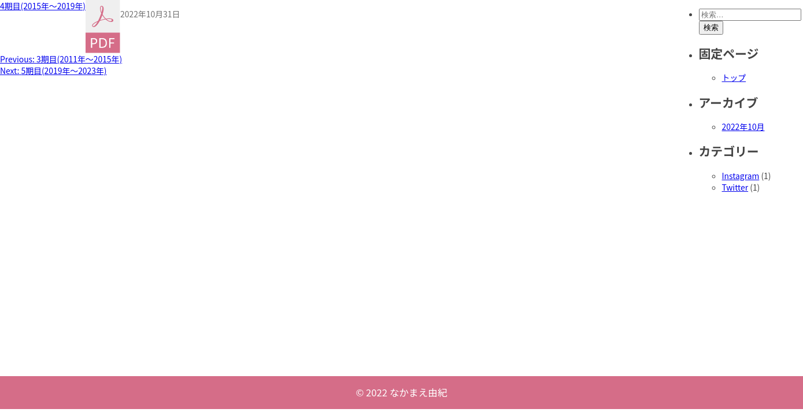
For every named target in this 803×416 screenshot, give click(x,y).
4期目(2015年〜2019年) (43, 6)
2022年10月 (743, 126)
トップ (734, 77)
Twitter (735, 187)
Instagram (741, 175)
